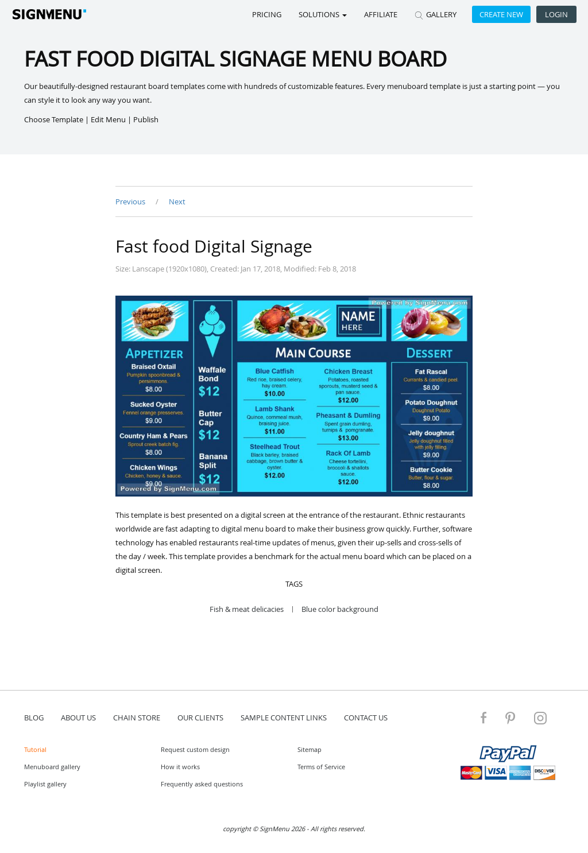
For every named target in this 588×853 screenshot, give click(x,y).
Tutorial (35, 749)
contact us (366, 717)
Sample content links (284, 717)
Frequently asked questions (202, 784)
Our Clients (200, 717)
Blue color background (339, 609)
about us (78, 717)
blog (34, 717)
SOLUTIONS (323, 14)
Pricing (266, 14)
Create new (501, 14)
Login (556, 14)
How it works (180, 766)
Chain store (136, 717)
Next (177, 201)
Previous (131, 201)
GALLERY (436, 14)
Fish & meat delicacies (247, 609)
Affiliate (380, 14)
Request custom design (195, 749)
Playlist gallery (45, 784)
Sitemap (309, 749)
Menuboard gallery (52, 766)
